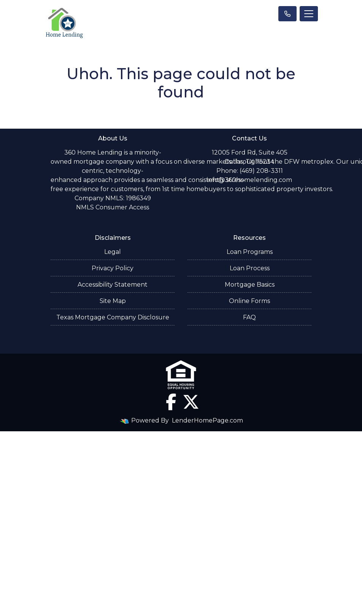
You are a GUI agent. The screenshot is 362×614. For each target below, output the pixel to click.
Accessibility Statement (113, 284)
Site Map (113, 301)
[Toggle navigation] (309, 13)
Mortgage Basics (250, 284)
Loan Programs (250, 251)
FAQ (249, 317)
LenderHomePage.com (207, 420)
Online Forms (249, 301)
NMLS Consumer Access (112, 207)
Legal (112, 251)
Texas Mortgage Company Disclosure (112, 317)
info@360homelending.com (249, 179)
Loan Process (250, 268)
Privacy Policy (112, 268)
